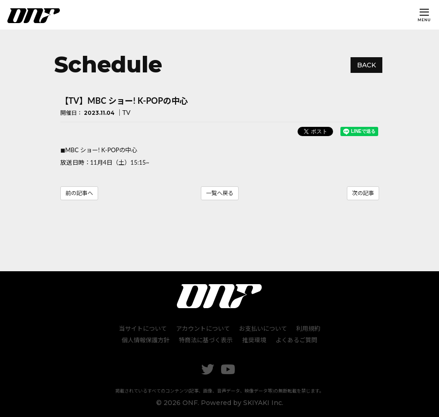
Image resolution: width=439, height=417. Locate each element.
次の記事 (363, 193)
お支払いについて (263, 328)
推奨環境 (254, 340)
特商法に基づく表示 (206, 340)
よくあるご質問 (296, 340)
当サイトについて (143, 328)
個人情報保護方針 (146, 340)
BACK (366, 65)
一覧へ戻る (220, 193)
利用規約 (308, 328)
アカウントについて (203, 328)
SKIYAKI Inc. (263, 403)
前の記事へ (79, 193)
